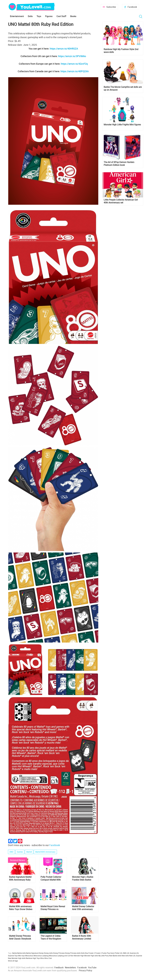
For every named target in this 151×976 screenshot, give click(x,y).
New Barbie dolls (115, 956)
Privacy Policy (85, 970)
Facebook (132, 6)
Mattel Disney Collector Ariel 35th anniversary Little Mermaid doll (83, 908)
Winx (42, 958)
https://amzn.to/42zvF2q (74, 63)
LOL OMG (123, 953)
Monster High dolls (91, 956)
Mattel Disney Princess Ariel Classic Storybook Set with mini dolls (20, 937)
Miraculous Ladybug (41, 956)
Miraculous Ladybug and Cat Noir (61, 956)
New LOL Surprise (135, 956)
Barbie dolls (21, 953)
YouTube (92, 967)
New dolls (125, 956)
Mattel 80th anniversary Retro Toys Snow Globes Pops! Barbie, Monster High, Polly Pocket (20, 908)
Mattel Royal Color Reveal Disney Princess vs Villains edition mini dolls (53, 908)
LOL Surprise (131, 953)
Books (73, 16)
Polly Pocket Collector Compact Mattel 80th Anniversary (51, 878)
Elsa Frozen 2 (90, 953)
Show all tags (13, 961)
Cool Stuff (61, 16)
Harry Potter (114, 953)
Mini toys (21, 956)
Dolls (30, 16)
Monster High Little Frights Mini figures (122, 124)
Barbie (14, 953)
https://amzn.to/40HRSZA (64, 48)
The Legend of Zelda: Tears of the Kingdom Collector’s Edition (51, 937)
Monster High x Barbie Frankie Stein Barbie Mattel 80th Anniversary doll (83, 878)
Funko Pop (106, 953)
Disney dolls (48, 953)
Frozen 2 (98, 953)
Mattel (29, 852)
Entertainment (17, 16)
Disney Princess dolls (72, 953)
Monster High (79, 956)
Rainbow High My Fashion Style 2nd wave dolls (121, 51)
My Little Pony (103, 956)
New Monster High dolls (16, 958)
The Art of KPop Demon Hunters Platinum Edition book (119, 163)
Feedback (59, 967)
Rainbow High (31, 958)
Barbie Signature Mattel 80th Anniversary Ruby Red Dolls (20, 878)
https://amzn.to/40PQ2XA (75, 71)
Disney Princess (59, 953)
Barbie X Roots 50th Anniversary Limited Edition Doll (81, 937)
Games (20, 852)
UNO (11, 852)
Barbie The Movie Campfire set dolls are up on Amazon (123, 88)
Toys (39, 16)
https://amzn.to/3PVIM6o (72, 56)
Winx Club (48, 958)
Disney (41, 953)
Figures (48, 16)
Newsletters (70, 967)
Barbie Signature (32, 953)
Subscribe (111, 6)
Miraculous (29, 956)
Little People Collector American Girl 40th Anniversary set (121, 201)
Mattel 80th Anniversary (45, 852)
